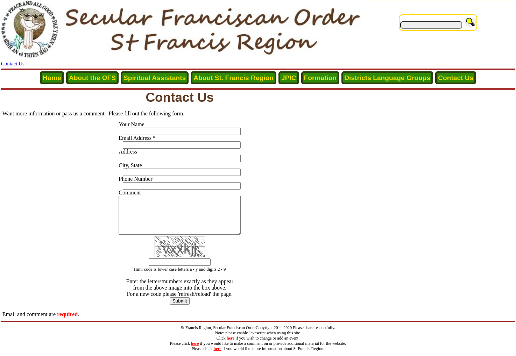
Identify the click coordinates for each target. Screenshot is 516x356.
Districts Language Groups (387, 77)
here (230, 339)
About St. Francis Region (233, 77)
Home (52, 77)
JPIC (288, 77)
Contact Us (12, 63)
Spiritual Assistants (154, 77)
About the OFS (92, 77)
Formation (320, 77)
